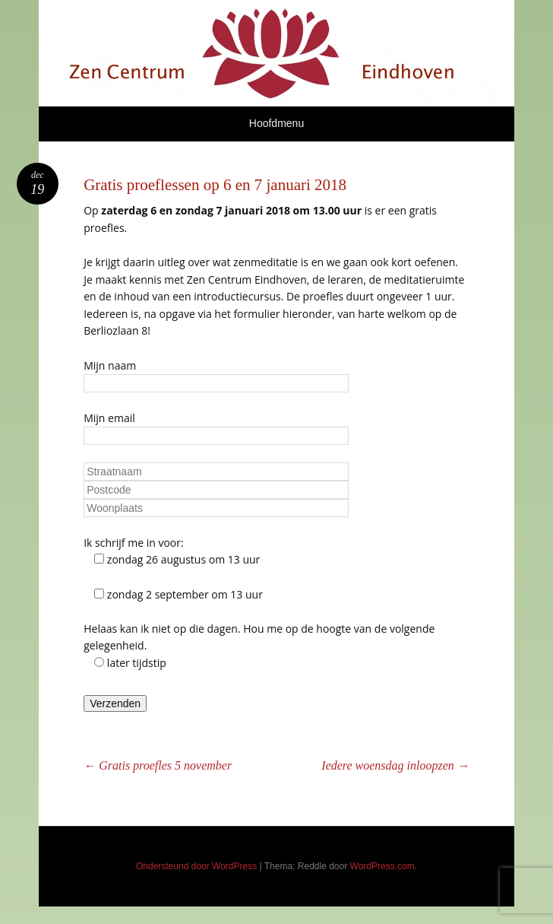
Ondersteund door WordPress (196, 866)
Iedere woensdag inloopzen (395, 765)
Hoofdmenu (276, 123)
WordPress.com (382, 866)
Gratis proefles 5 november (158, 765)
